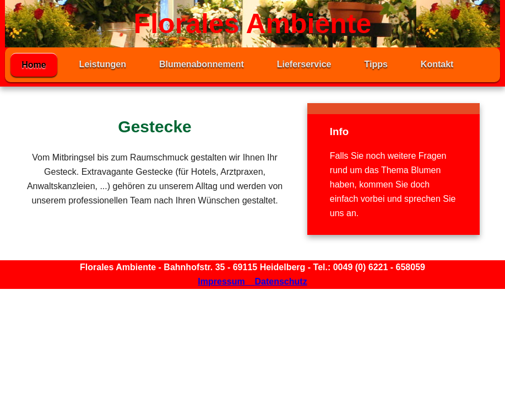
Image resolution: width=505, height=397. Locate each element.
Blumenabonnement (201, 64)
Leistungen (102, 64)
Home (33, 64)
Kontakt (437, 64)
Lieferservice (304, 64)
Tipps (375, 64)
